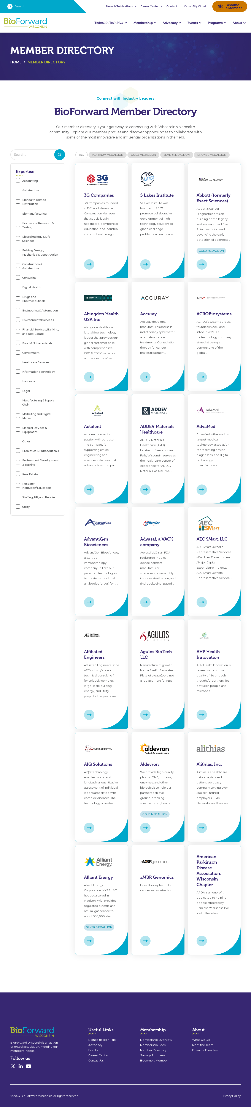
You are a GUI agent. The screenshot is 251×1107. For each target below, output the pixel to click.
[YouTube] (28, 1070)
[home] (25, 23)
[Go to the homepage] (24, 1036)
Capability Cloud (195, 6)
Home (16, 62)
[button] (120, 6)
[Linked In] (20, 1070)
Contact (172, 6)
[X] (13, 1070)
